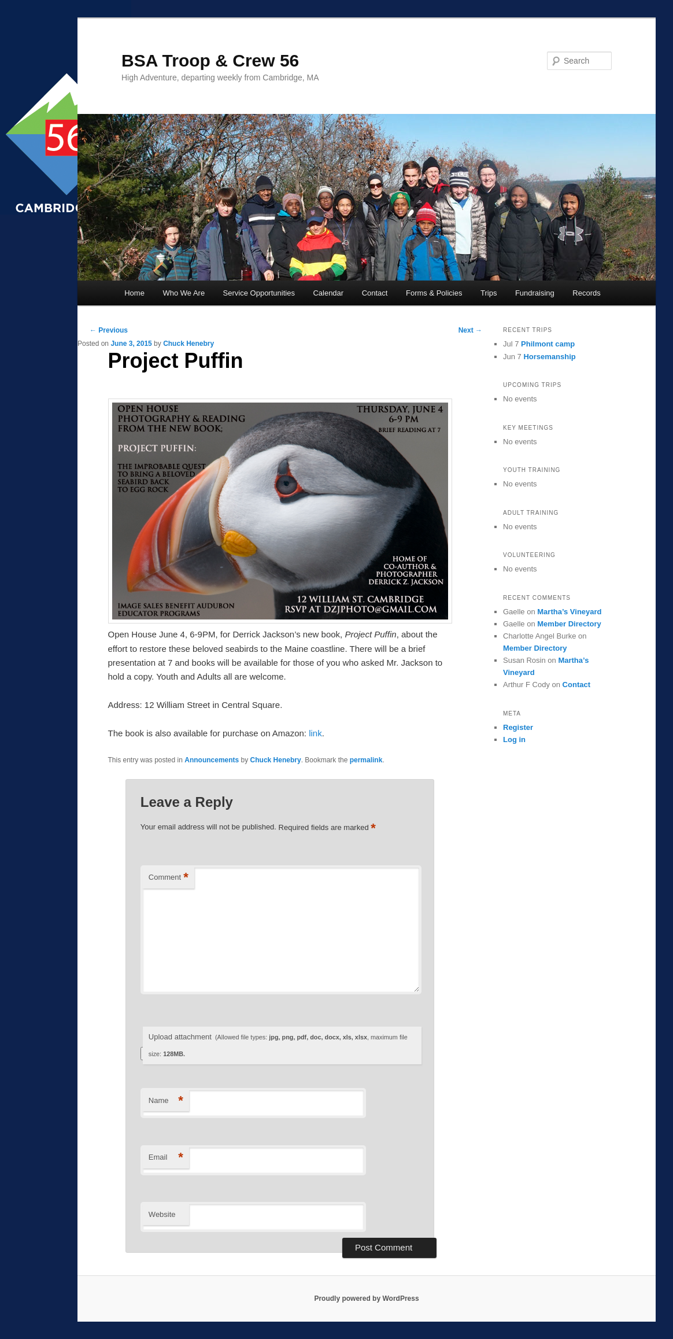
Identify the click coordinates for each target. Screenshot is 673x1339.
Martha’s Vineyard (569, 611)
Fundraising (534, 293)
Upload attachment (278, 1044)
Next (470, 330)
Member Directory (569, 623)
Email (166, 1157)
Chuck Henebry (188, 344)
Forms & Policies (434, 293)
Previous (109, 330)
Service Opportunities (259, 293)
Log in (514, 739)
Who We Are (183, 293)
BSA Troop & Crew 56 (210, 60)
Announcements (211, 760)
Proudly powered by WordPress (366, 1298)
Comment (168, 877)
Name (166, 1101)
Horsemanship (549, 356)
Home (134, 293)
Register (518, 727)
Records (586, 293)
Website (162, 1214)
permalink (366, 760)
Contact (375, 293)
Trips (488, 293)
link (315, 733)
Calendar (328, 293)
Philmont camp (548, 344)
